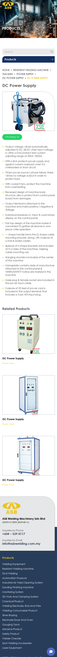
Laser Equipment (12, 647)
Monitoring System (12, 591)
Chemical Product (12, 601)
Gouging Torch (11, 624)
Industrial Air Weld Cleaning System (22, 582)
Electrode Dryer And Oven (17, 619)
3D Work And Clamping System (20, 596)
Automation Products (14, 578)
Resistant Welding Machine (18, 568)
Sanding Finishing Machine (17, 587)
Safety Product (10, 633)
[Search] (52, 52)
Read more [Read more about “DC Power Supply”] (8, 363)
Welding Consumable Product (19, 610)
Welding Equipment (13, 564)
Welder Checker (11, 638)
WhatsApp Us (12, 136)
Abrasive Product (12, 629)
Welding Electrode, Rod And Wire (21, 605)
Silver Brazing (9, 615)
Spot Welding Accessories (17, 643)
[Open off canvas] (53, 5)
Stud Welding (10, 573)
